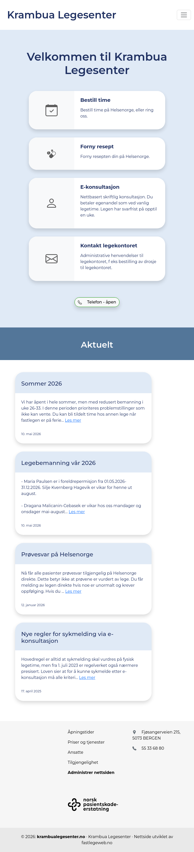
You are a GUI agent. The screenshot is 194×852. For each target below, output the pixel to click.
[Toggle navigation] (184, 15)
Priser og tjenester (86, 742)
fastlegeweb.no (97, 842)
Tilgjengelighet (83, 762)
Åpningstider (81, 732)
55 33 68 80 (152, 748)
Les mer (73, 420)
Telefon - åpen (97, 302)
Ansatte (75, 752)
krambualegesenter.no (61, 836)
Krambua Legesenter (61, 15)
